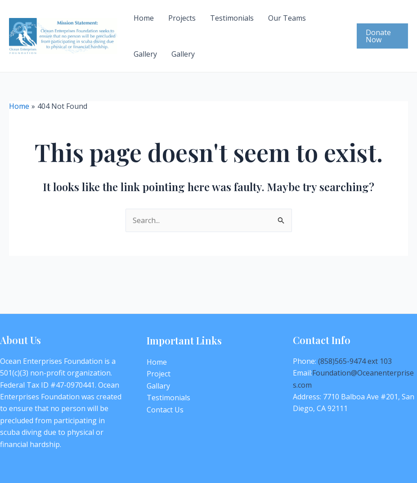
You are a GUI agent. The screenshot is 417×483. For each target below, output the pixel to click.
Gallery (145, 54)
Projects (182, 18)
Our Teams (287, 18)
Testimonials (232, 18)
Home (144, 18)
